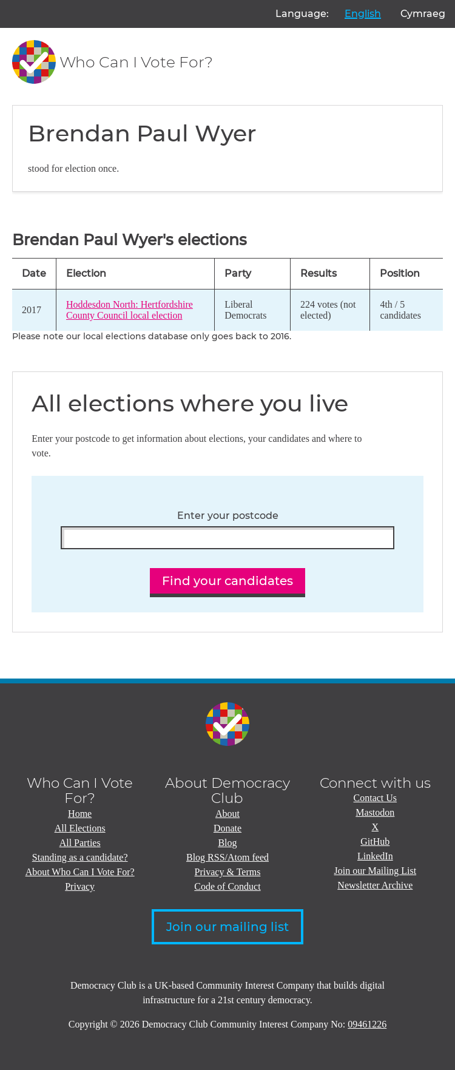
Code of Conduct (227, 886)
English (363, 13)
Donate (227, 828)
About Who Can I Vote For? (80, 872)
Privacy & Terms (228, 872)
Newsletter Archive (375, 885)
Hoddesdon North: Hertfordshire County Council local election (129, 309)
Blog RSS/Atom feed (227, 857)
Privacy (80, 886)
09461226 (367, 1024)
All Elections (80, 828)
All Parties (80, 843)
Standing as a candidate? (80, 857)
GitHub (374, 841)
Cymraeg (422, 13)
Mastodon (375, 812)
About (227, 813)
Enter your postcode (227, 515)
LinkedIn (375, 856)
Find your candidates (227, 581)
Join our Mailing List (375, 870)
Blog (227, 843)
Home (80, 813)
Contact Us (375, 798)
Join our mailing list (227, 926)
